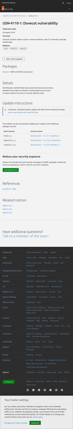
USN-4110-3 (7, 206)
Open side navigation (14, 59)
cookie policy (38, 417)
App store (30, 286)
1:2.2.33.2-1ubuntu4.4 (51, 140)
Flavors (53, 297)
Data (31, 360)
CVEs (38, 321)
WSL (59, 297)
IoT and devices (51, 364)
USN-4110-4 (7, 209)
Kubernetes (7, 263)
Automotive (31, 372)
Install (45, 252)
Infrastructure (40, 360)
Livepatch (51, 318)
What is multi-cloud (51, 310)
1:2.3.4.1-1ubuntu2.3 (51, 136)
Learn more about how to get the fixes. (23, 112)
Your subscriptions (33, 347)
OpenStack (7, 252)
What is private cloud (56, 307)
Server (37, 342)
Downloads (7, 342)
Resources (30, 265)
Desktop (29, 342)
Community (52, 281)
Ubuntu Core (8, 292)
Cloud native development (36, 367)
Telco (60, 372)
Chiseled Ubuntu (50, 334)
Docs (61, 258)
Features (29, 292)
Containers (7, 334)
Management (56, 286)
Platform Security (33, 318)
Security (6, 318)
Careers (49, 381)
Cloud (5, 307)
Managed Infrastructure (57, 360)
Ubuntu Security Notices (14, 16)
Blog (55, 381)
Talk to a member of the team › (26, 236)
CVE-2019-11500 (9, 189)
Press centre (31, 385)
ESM (44, 318)
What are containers (34, 334)
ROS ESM (29, 281)
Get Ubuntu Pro (11, 170)
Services (52, 292)
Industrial (41, 372)
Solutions (6, 360)
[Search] (63, 3)
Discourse (30, 349)
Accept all (35, 423)
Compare (48, 326)
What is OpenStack (33, 252)
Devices (39, 355)
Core (44, 342)
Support (53, 252)
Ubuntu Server (8, 302)
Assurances (54, 321)
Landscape (7, 326)
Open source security (34, 364)
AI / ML (5, 276)
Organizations (31, 297)
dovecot (6, 72)
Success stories (41, 292)
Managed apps (32, 271)
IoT (4, 286)
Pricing (58, 347)
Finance (67, 372)
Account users (48, 347)
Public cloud (31, 313)
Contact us (9, 382)
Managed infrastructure (12, 271)
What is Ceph (31, 258)
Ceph (5, 258)
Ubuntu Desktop (9, 297)
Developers (43, 297)
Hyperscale (30, 302)
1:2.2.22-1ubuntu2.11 (51, 145)
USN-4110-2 (7, 213)
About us (29, 381)
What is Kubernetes (34, 263)
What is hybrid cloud (34, 310)
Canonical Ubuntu (8, 3)
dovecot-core (36, 136)
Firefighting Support (48, 271)
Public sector (51, 372)
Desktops (30, 355)
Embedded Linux (42, 286)
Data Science (42, 276)
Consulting (52, 258)
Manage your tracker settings (16, 423)
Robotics (6, 281)
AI (27, 360)
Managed (42, 258)
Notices (45, 321)
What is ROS (40, 281)
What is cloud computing (36, 307)
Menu (69, 3)
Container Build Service (41, 336)
